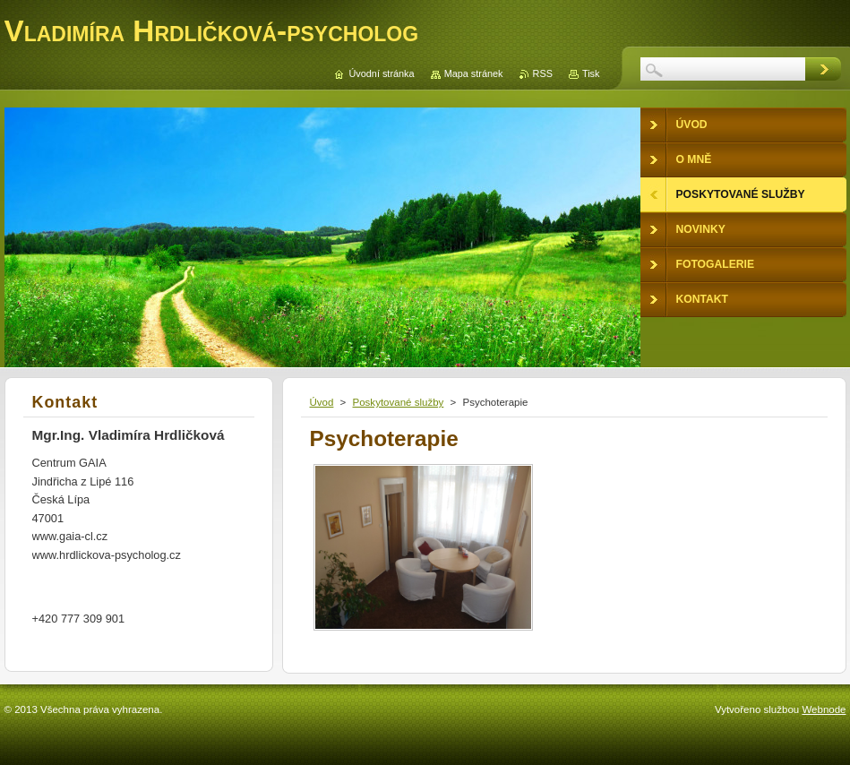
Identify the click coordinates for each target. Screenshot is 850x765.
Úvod (322, 402)
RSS (543, 73)
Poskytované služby (398, 402)
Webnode (824, 709)
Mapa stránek (473, 73)
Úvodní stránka (381, 73)
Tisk (591, 73)
